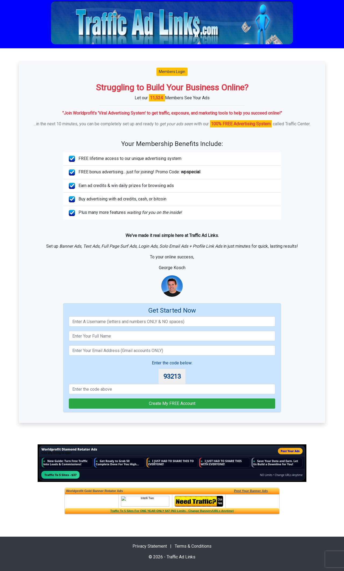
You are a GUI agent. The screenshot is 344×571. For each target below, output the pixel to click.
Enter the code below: (172, 362)
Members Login (172, 71)
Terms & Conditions (193, 546)
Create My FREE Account (172, 403)
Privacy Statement (149, 546)
